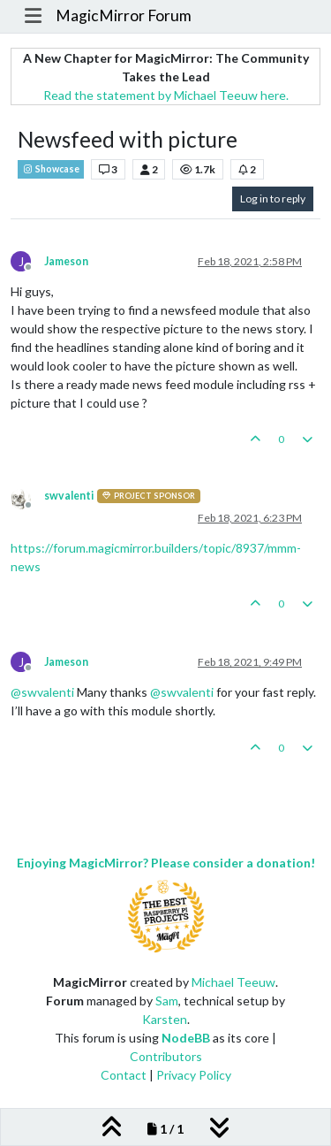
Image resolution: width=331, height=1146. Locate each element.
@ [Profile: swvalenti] (42, 691)
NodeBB (186, 1037)
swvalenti (69, 495)
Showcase (50, 169)
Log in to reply (272, 198)
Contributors (166, 1056)
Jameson (66, 261)
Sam (166, 1000)
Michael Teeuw (233, 981)
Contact (124, 1074)
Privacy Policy (193, 1074)
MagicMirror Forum (124, 15)
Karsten (164, 1019)
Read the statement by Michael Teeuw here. (166, 95)
